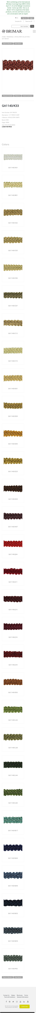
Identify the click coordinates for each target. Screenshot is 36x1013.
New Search (18, 43)
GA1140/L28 (13, 748)
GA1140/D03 (13, 416)
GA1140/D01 (13, 389)
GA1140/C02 (13, 223)
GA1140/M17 (13, 830)
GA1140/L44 (13, 775)
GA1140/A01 (13, 168)
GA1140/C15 (13, 361)
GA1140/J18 (13, 665)
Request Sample (7, 96)
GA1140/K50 (13, 692)
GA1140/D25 (13, 471)
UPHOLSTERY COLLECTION (21, 37)
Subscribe (24, 1006)
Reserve (17, 96)
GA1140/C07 (13, 306)
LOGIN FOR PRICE (7, 127)
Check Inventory (27, 96)
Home (4, 37)
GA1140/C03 (13, 250)
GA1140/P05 (13, 969)
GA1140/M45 (13, 886)
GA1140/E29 (13, 499)
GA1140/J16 (13, 637)
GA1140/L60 (13, 803)
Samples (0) (18, 21)
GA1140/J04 (13, 554)
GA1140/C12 (13, 333)
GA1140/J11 (13, 582)
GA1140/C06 (13, 278)
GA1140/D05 (13, 444)
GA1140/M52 (13, 913)
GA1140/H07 (13, 527)
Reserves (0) (29, 21)
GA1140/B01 (13, 195)
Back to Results (7, 43)
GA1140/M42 (13, 858)
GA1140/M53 (13, 941)
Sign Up (24, 18)
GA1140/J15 (13, 610)
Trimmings (10, 37)
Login (31, 18)
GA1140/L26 (13, 720)
